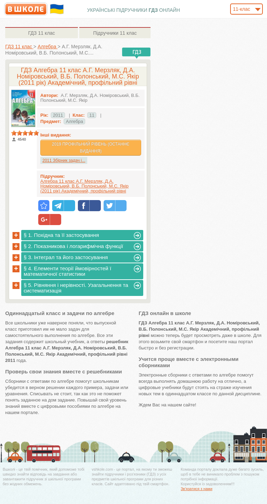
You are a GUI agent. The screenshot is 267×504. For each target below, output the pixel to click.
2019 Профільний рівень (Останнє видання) (90, 148)
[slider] (25, 133)
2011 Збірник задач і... (63, 160)
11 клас (41, 33)
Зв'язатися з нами (196, 489)
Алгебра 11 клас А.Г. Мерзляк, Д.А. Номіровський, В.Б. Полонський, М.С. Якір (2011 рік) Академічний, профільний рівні (84, 186)
